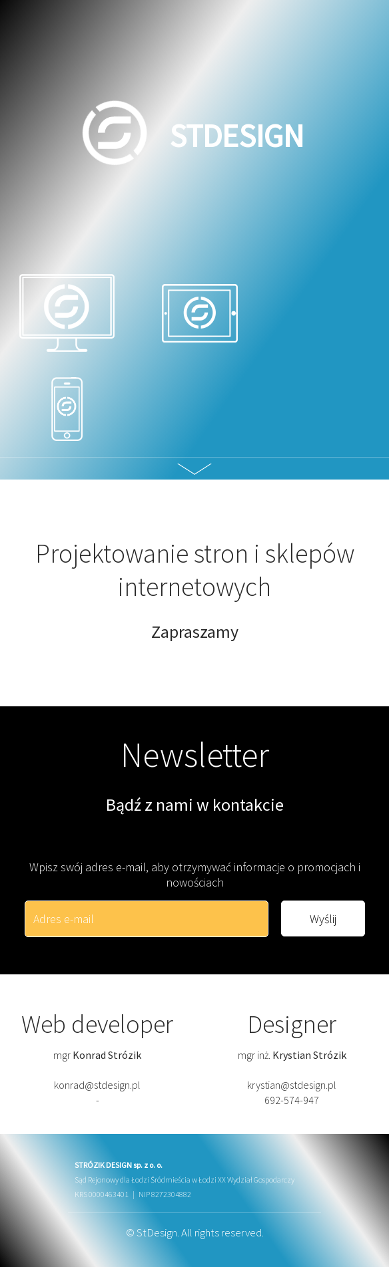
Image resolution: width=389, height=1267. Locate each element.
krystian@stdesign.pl (291, 1084)
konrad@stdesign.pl (97, 1084)
